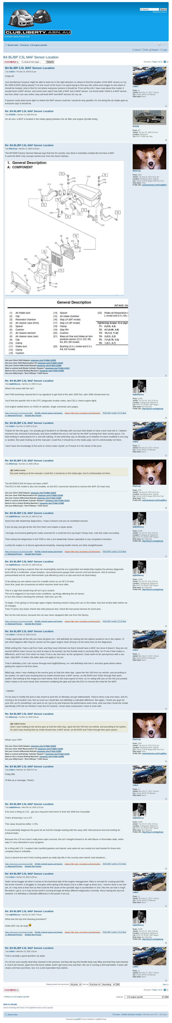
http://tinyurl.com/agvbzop (152, 409)
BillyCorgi (13, 149)
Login (164, 50)
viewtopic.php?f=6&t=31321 (57, 368)
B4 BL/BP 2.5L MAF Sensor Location (30, 57)
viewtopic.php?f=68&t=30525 (43, 360)
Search (138, 50)
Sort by (91, 984)
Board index (13, 45)
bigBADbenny (14, 384)
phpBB (77, 1019)
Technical (24, 45)
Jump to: (119, 997)
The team (116, 1014)
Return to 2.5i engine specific (17, 997)
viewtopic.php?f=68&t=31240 (50, 363)
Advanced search (160, 12)
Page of (157, 62)
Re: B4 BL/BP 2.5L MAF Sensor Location (29, 111)
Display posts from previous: (64, 984)
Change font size (164, 44)
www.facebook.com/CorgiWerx (154, 185)
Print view (159, 44)
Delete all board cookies (132, 1014)
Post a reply (11, 62)
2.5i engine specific (38, 45)
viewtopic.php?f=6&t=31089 (49, 365)
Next (165, 984)
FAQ (146, 50)
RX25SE (12, 115)
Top (166, 106)
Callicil (11, 72)
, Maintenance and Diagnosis (19, 413)
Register (155, 50)
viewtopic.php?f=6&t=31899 (51, 371)
